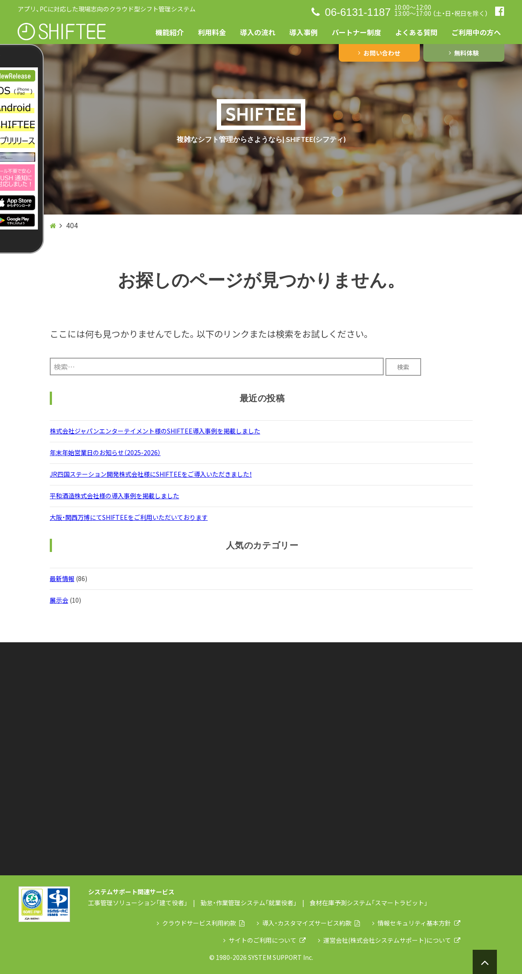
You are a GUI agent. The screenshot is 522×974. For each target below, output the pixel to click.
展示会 (59, 600)
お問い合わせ (379, 52)
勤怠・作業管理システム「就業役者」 (248, 902)
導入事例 (303, 32)
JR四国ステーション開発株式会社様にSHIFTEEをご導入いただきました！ (151, 474)
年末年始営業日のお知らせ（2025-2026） (105, 452)
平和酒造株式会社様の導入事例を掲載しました (114, 495)
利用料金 (212, 32)
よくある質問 (416, 32)
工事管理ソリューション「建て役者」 (138, 902)
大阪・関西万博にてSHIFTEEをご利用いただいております (129, 517)
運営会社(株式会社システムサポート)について (389, 940)
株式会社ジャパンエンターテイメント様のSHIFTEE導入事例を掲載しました (155, 430)
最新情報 (62, 578)
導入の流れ (257, 32)
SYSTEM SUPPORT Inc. (280, 957)
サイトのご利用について (264, 940)
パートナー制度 (356, 32)
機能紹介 (169, 32)
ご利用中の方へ (476, 32)
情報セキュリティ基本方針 (416, 922)
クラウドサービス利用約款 (200, 922)
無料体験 (464, 52)
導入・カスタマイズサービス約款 (308, 922)
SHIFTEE (261, 114)
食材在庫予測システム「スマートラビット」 (369, 902)
